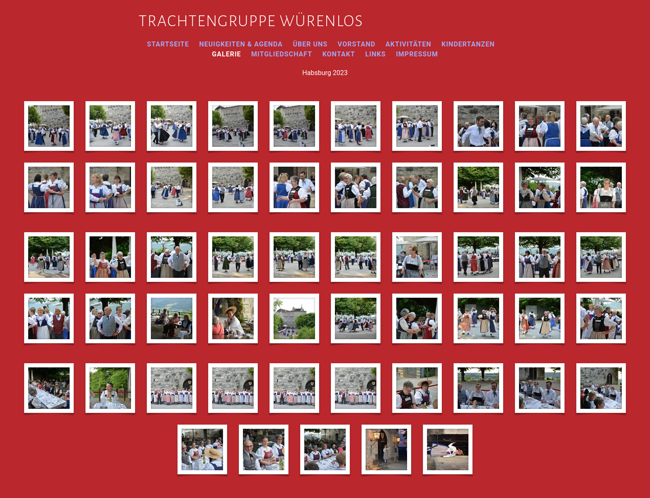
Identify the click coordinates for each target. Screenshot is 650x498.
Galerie (226, 54)
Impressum (417, 54)
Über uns (310, 44)
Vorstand (357, 44)
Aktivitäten (409, 44)
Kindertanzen (468, 44)
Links (375, 54)
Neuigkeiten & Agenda (241, 44)
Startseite (168, 44)
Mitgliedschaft (281, 54)
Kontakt (339, 54)
